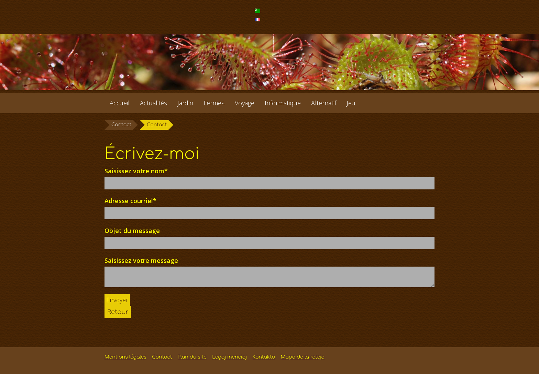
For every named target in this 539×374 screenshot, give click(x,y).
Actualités (153, 103)
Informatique (283, 103)
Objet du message (132, 230)
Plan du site (192, 357)
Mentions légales (125, 357)
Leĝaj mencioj (229, 357)
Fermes (214, 103)
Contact (121, 124)
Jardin (185, 103)
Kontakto (264, 357)
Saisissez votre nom (136, 170)
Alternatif (323, 103)
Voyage (244, 103)
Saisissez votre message (141, 260)
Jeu (350, 103)
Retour (117, 311)
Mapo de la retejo (302, 357)
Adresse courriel (130, 200)
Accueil (120, 103)
